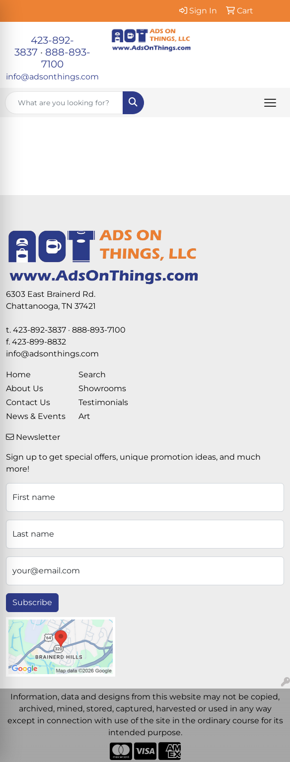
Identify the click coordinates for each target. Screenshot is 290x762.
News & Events (36, 416)
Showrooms (102, 388)
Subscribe (32, 602)
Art (84, 416)
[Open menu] (270, 103)
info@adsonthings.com (52, 76)
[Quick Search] (64, 102)
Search (92, 374)
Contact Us (28, 402)
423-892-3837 (39, 330)
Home (18, 374)
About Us (24, 388)
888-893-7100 (99, 330)
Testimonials (103, 402)
